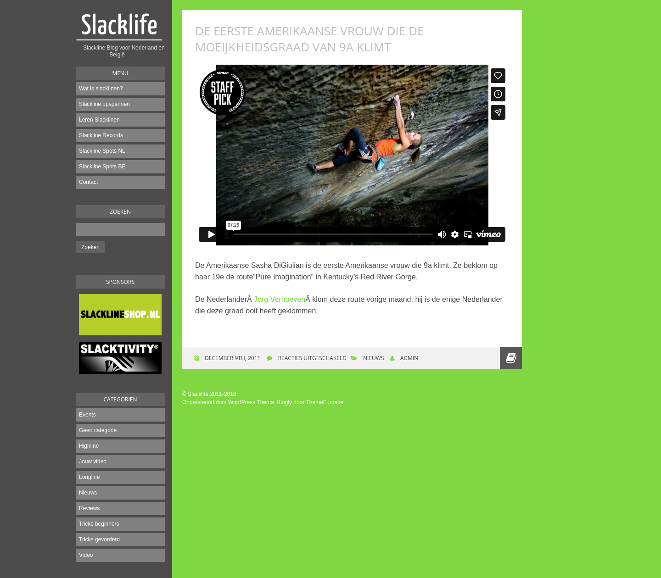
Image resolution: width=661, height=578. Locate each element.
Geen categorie (98, 430)
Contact (88, 182)
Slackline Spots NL (102, 151)
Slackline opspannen (104, 104)
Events (87, 414)
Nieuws (88, 492)
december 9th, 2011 (231, 358)
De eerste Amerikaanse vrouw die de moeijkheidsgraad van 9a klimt (309, 38)
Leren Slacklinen (99, 120)
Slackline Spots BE (102, 166)
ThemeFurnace (324, 402)
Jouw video (92, 461)
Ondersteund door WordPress (218, 402)
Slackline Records (101, 135)
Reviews (89, 508)
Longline (89, 477)
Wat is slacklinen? (101, 88)
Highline (89, 446)
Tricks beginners (99, 524)
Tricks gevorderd (99, 539)
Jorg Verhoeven (279, 299)
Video (86, 555)
